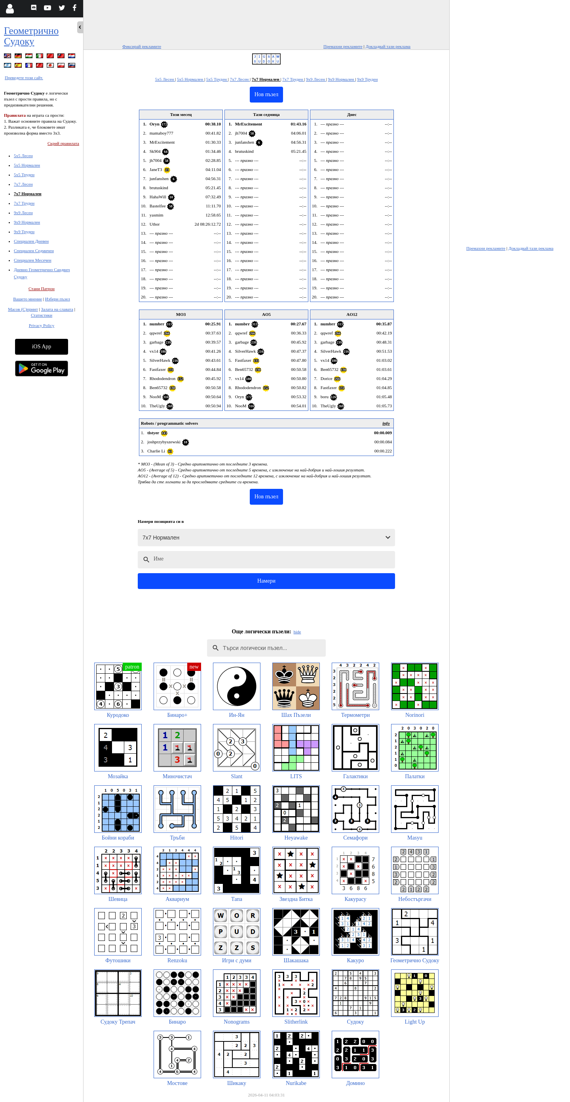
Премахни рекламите (343, 46)
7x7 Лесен (23, 184)
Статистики (41, 315)
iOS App (41, 347)
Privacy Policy (41, 325)
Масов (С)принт (23, 309)
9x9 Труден (24, 231)
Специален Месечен (32, 260)
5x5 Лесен (23, 155)
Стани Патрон (41, 288)
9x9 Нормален (27, 222)
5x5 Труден (24, 174)
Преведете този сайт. (24, 77)
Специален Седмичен (34, 250)
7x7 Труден (24, 203)
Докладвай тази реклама (387, 46)
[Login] (9, 8)
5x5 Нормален (27, 165)
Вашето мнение (27, 298)
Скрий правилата (63, 143)
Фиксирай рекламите (141, 46)
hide (297, 631)
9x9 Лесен (23, 212)
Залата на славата (57, 309)
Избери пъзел (57, 298)
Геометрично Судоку (31, 36)
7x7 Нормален (28, 193)
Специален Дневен (31, 241)
